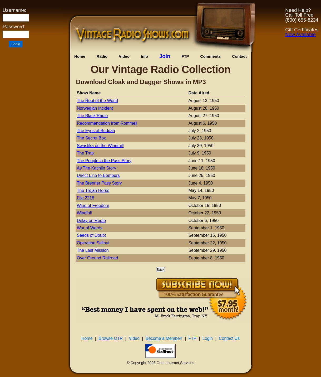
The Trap (85, 153)
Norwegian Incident (95, 108)
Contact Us (229, 338)
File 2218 (85, 198)
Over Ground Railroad (97, 258)
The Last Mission (93, 250)
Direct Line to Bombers (98, 175)
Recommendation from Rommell (107, 123)
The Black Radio (92, 115)
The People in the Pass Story (104, 160)
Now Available (300, 34)
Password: (14, 26)
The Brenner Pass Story (99, 183)
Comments (210, 56)
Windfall (84, 213)
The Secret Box (91, 138)
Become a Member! (164, 338)
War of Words (89, 228)
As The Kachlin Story (96, 168)
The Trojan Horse (93, 190)
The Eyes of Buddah (96, 130)
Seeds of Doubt (91, 235)
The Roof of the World (97, 100)
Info (144, 56)
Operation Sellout (93, 243)
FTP (185, 56)
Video (124, 56)
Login (208, 338)
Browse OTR (111, 338)
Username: (14, 10)
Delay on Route (91, 220)
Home (79, 56)
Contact (239, 56)
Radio (102, 56)
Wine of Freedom (93, 205)
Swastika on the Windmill (100, 145)
